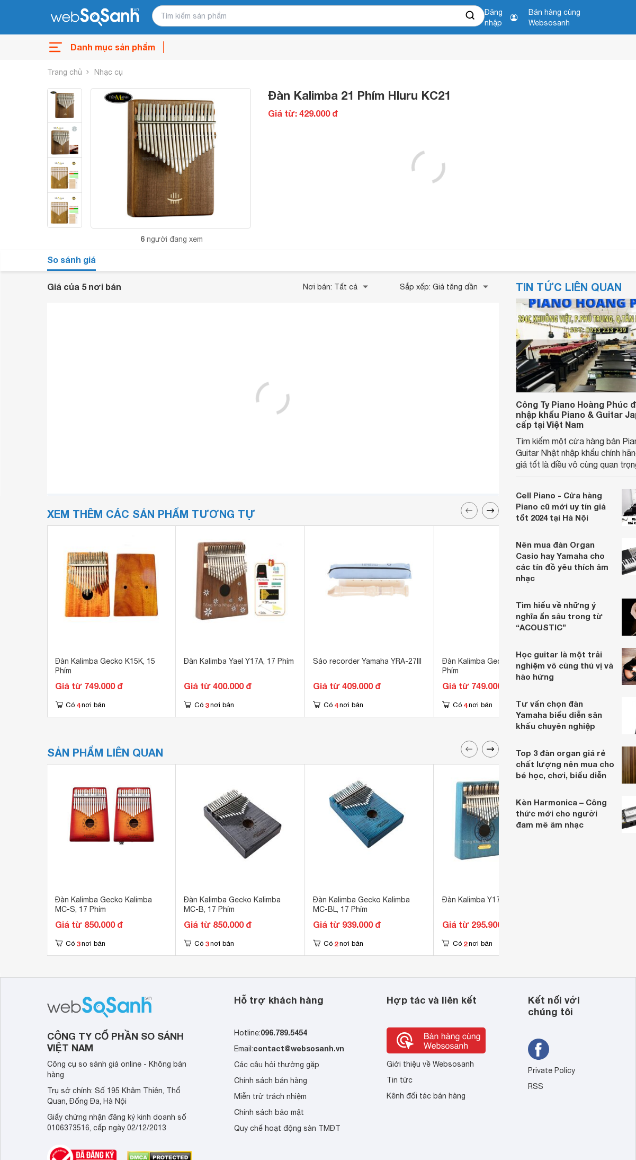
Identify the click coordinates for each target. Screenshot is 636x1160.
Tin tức (400, 1080)
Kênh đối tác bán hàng (426, 1096)
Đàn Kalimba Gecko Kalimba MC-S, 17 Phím (103, 904)
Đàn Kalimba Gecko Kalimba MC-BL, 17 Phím (361, 904)
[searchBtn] (471, 16)
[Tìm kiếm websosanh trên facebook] (538, 1049)
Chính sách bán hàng (270, 1080)
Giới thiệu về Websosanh (430, 1064)
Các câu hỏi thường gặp (276, 1064)
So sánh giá (71, 259)
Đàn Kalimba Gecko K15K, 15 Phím (105, 666)
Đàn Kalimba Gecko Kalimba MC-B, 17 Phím (232, 904)
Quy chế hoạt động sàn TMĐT (287, 1128)
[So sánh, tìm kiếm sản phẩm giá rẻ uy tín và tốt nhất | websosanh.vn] (94, 17)
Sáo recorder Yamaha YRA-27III (367, 661)
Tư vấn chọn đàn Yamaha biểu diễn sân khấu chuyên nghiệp (559, 715)
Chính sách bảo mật (269, 1112)
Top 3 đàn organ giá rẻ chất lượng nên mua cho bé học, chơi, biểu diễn (565, 764)
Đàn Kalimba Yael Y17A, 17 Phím (239, 661)
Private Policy (551, 1070)
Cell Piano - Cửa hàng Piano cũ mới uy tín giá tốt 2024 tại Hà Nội (561, 506)
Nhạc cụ (108, 72)
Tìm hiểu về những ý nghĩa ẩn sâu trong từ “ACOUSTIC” (559, 616)
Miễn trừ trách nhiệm (270, 1096)
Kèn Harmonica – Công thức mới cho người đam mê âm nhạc (561, 813)
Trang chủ (64, 72)
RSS (535, 1086)
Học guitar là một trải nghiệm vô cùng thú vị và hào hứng (564, 665)
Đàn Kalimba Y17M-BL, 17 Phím (496, 899)
